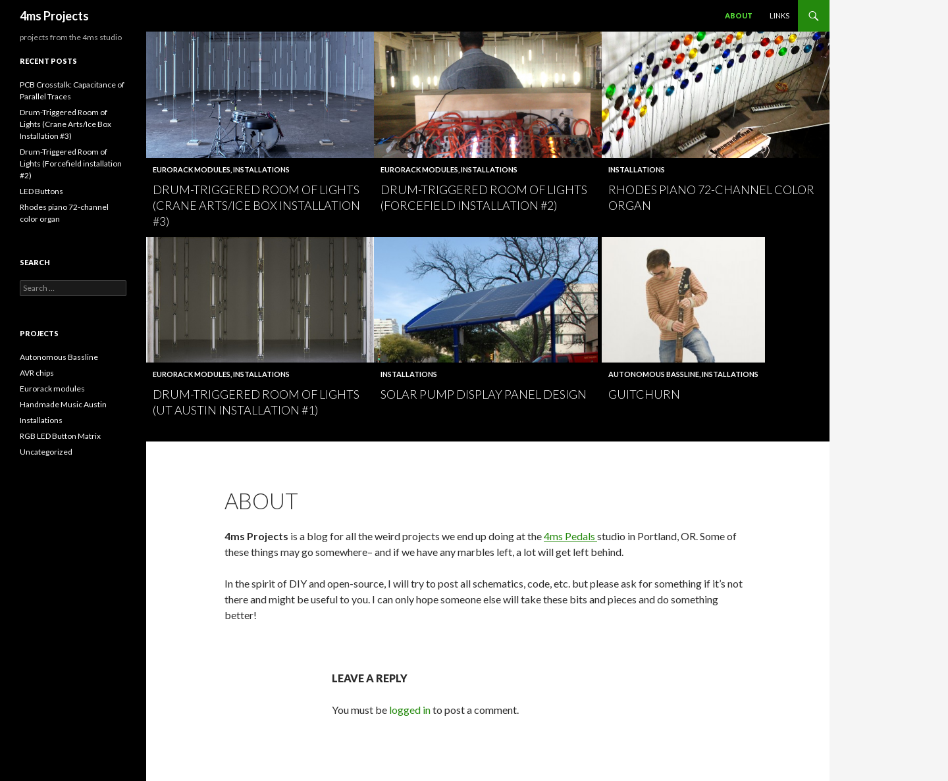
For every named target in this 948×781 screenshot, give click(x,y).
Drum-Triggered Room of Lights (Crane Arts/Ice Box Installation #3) (256, 205)
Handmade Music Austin (63, 404)
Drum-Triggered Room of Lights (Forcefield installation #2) (71, 163)
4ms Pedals (570, 536)
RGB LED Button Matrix (60, 436)
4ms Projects (54, 16)
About (738, 15)
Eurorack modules (191, 169)
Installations (261, 169)
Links (779, 15)
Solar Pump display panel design (484, 394)
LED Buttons (41, 191)
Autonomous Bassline (653, 374)
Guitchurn (644, 394)
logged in (410, 709)
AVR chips (37, 373)
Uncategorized (46, 452)
